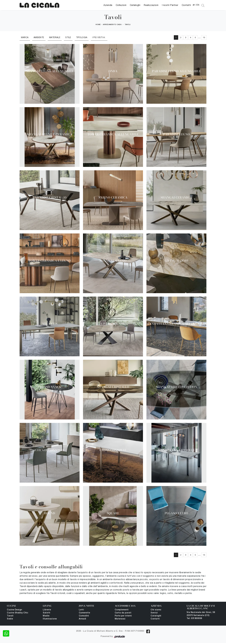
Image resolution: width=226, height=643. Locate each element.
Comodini (84, 616)
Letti (81, 610)
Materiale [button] (54, 37)
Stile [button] (68, 37)
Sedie (10, 619)
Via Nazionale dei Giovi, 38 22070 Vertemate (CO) (201, 613)
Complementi (122, 610)
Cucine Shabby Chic (17, 613)
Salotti (46, 613)
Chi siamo (156, 610)
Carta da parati (123, 613)
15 (204, 37)
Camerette (84, 613)
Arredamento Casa (112, 24)
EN (197, 5)
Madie (46, 616)
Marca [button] (25, 37)
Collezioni (121, 5)
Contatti (186, 5)
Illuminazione (50, 619)
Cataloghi (135, 5)
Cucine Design (14, 610)
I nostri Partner (170, 5)
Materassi (120, 619)
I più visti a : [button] (99, 37)
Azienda (107, 5)
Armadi (82, 619)
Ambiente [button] (39, 37)
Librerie (47, 610)
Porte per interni (123, 616)
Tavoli (128, 24)
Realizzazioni (151, 5)
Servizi (154, 613)
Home (98, 24)
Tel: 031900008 (194, 618)
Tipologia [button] (81, 37)
